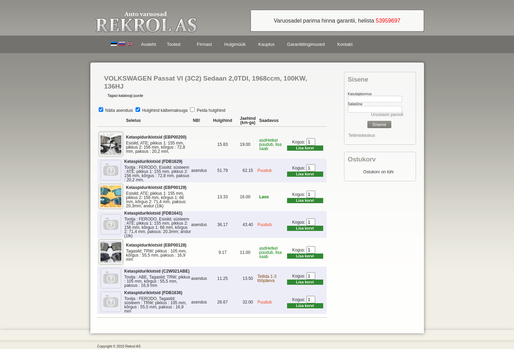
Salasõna (355, 104)
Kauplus (266, 44)
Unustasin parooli (387, 114)
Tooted (174, 45)
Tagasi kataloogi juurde (125, 96)
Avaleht (148, 44)
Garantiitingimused (306, 44)
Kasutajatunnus (360, 94)
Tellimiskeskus (362, 135)
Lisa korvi (305, 148)
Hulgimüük (235, 44)
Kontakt (344, 44)
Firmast (204, 44)
